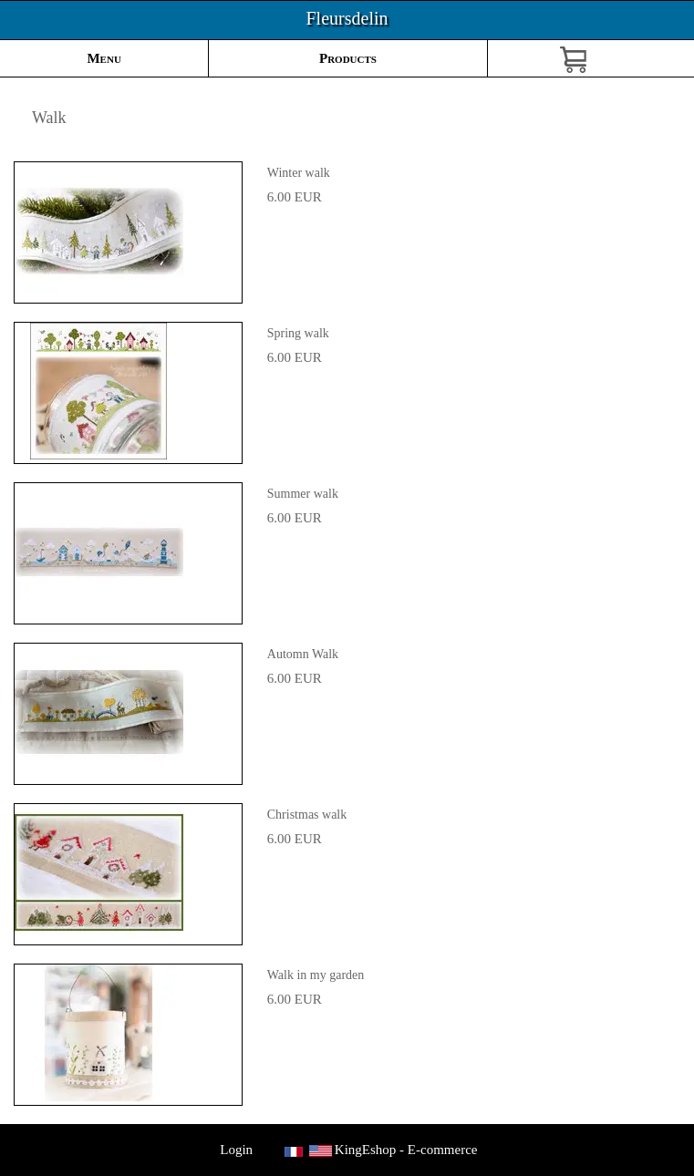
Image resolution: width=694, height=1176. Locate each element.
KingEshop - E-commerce (406, 1149)
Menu (103, 58)
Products (348, 58)
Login (236, 1149)
